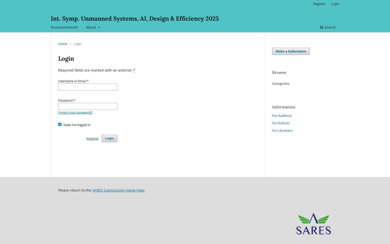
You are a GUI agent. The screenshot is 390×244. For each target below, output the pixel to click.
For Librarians (282, 130)
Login (335, 3)
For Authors (281, 123)
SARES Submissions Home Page (119, 190)
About (91, 27)
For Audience (282, 115)
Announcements (64, 27)
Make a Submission (291, 51)
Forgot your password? (75, 112)
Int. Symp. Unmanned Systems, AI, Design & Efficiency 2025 (135, 18)
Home (62, 43)
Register (319, 3)
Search (328, 27)
